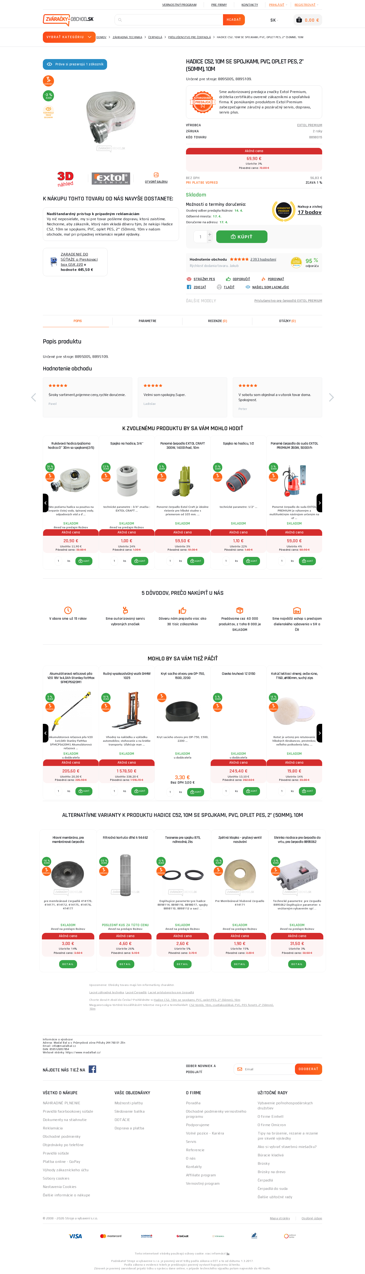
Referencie (195, 1150)
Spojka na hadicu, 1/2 (238, 443)
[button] (33, 397)
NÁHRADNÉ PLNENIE (61, 1103)
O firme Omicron (272, 1125)
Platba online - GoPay (61, 1161)
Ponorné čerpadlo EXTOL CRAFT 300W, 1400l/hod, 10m (182, 445)
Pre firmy (219, 5)
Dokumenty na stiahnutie (65, 1120)
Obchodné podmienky (62, 1136)
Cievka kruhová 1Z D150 (238, 673)
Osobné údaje (312, 1218)
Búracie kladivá (271, 1155)
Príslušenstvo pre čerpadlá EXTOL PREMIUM (288, 300)
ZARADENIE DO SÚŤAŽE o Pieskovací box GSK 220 (79, 259)
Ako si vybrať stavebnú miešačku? (287, 1146)
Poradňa (193, 1103)
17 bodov (310, 212)
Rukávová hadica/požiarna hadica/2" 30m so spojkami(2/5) (71, 445)
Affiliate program (201, 1175)
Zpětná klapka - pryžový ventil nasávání (240, 839)
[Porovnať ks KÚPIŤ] (58, 561)
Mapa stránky (280, 1218)
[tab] (217, 321)
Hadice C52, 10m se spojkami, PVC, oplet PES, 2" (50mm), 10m (197, 999)
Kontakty (250, 5)
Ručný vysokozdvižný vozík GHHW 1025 (127, 675)
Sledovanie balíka (130, 1111)
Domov (101, 37)
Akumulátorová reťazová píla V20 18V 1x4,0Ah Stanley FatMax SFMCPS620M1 (71, 678)
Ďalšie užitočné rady (275, 1197)
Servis (191, 1141)
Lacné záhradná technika (106, 992)
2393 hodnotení (263, 259)
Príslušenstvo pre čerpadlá (189, 37)
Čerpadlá (155, 37)
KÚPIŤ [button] (86, 561)
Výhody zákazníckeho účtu (66, 1170)
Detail (68, 964)
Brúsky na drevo (272, 1172)
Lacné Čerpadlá (136, 992)
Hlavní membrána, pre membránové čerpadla (68, 839)
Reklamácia (53, 1128)
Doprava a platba (129, 1128)
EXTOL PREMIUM (309, 125)
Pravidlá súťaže (56, 1153)
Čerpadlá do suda (273, 1188)
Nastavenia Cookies (60, 1186)
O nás (191, 1158)
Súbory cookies (56, 1178)
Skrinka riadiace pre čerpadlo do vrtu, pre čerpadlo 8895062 (297, 839)
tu (228, 1253)
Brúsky (264, 1163)
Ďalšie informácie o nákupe (66, 1195)
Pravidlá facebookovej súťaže (68, 1111)
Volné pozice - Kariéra (205, 1133)
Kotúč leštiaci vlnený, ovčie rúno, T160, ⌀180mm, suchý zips (294, 675)
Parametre (147, 321)
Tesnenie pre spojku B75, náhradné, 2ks (182, 839)
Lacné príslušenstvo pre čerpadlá (171, 992)
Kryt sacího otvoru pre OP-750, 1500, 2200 (183, 675)
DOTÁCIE (122, 1120)
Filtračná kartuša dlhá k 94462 (125, 837)
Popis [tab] (78, 321)
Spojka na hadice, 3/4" (126, 443)
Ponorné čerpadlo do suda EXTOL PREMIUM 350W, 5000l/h (294, 445)
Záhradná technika (127, 37)
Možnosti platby (129, 1103)
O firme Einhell (271, 1116)
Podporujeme (198, 1125)
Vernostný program (179, 5)
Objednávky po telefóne (63, 1145)
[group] (71, 503)
